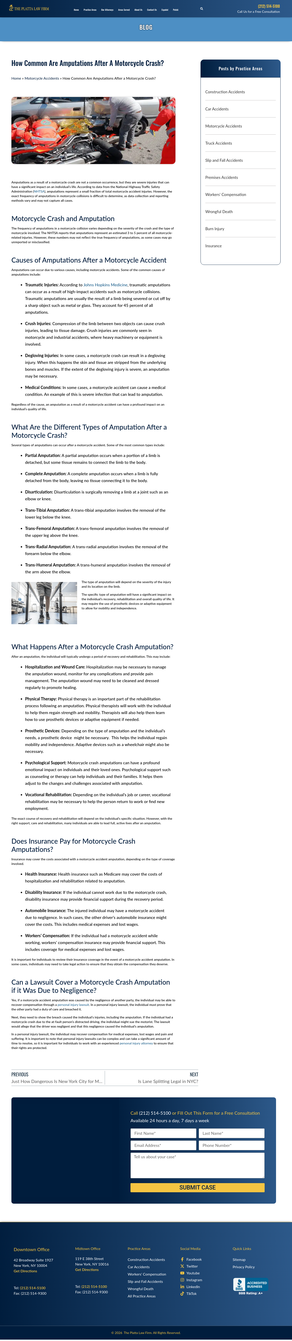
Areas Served (124, 9)
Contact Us (152, 9)
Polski (175, 9)
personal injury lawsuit (73, 1005)
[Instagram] (203, 1279)
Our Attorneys (107, 9)
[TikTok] (203, 1293)
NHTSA (39, 191)
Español (165, 9)
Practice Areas (90, 9)
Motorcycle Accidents (42, 78)
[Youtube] (203, 1273)
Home (76, 9)
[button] (201, 8)
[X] (203, 1266)
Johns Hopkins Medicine (105, 284)
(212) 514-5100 (269, 6)
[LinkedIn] (203, 1286)
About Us (138, 9)
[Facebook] (203, 1259)
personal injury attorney (136, 1043)
